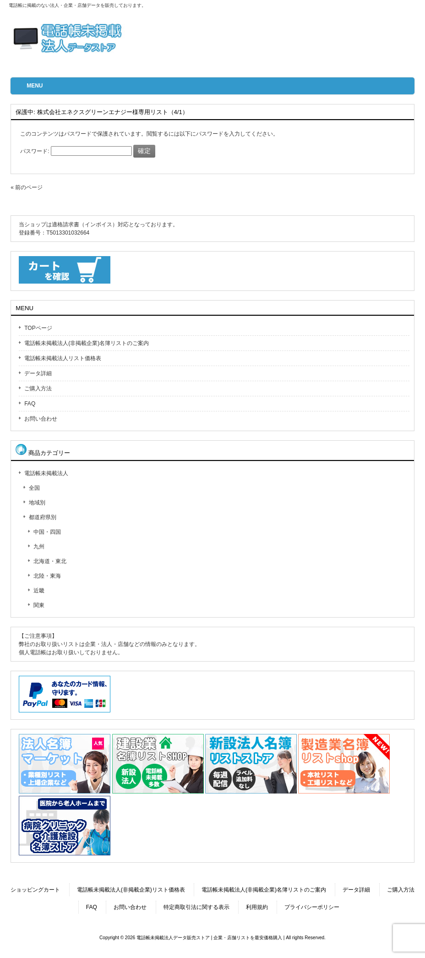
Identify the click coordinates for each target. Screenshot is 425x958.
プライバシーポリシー (311, 907)
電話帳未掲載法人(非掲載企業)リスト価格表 (131, 890)
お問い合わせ (40, 419)
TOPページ (38, 328)
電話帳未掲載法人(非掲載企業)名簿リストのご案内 (86, 343)
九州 (38, 546)
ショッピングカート (35, 890)
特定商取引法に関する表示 (196, 907)
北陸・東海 (47, 576)
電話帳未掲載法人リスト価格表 (62, 358)
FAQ (29, 403)
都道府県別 (42, 517)
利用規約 (257, 907)
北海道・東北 (49, 561)
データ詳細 (38, 373)
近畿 (38, 590)
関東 (38, 605)
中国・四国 (47, 532)
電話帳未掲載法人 (46, 473)
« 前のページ (27, 187)
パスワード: (76, 151)
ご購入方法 (38, 388)
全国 (34, 488)
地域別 (37, 502)
